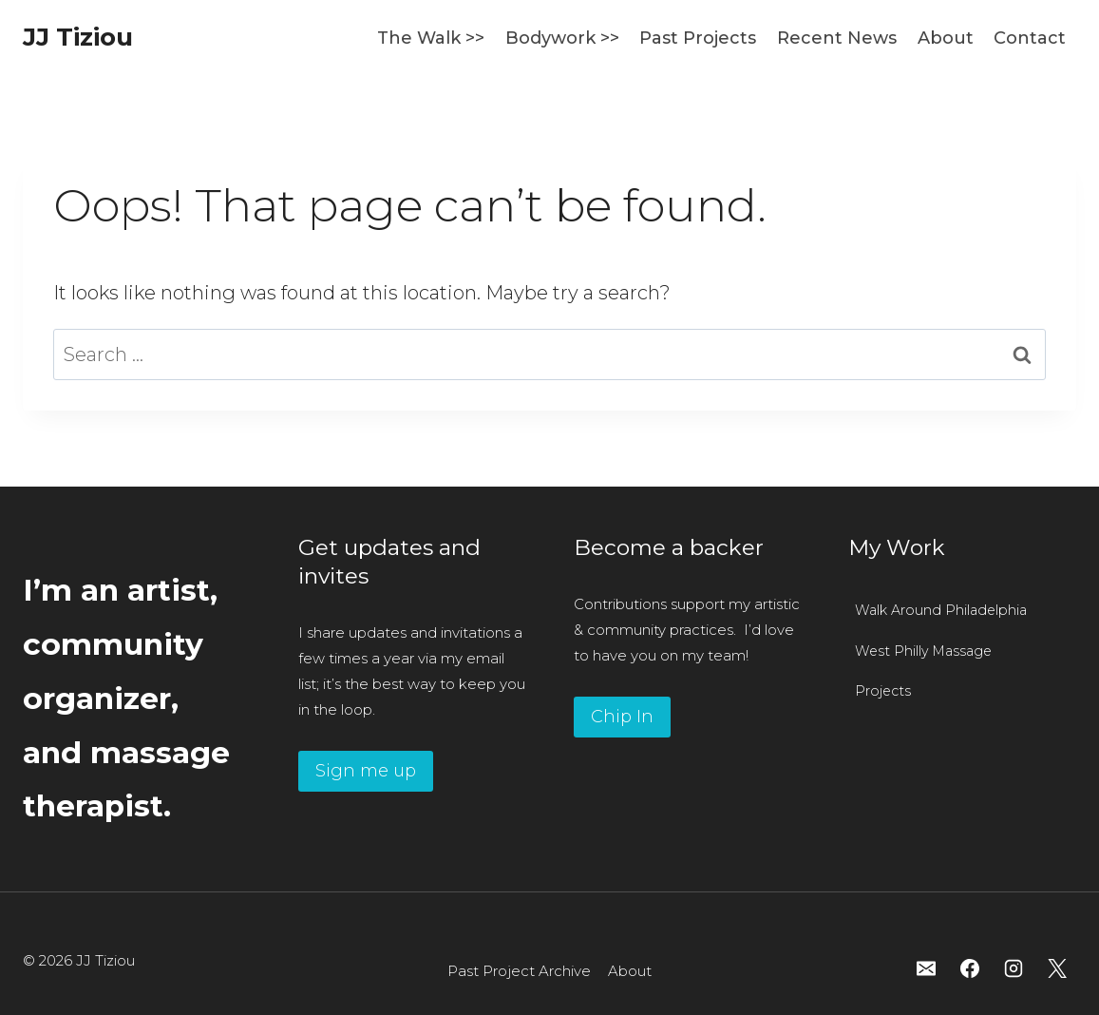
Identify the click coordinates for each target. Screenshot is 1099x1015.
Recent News (837, 38)
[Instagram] (1014, 968)
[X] (1057, 968)
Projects (883, 690)
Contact (1030, 38)
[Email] (926, 968)
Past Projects (697, 38)
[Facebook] (970, 968)
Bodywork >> (562, 38)
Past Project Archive (519, 971)
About (946, 38)
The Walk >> (430, 38)
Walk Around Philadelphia (941, 610)
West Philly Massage (923, 651)
